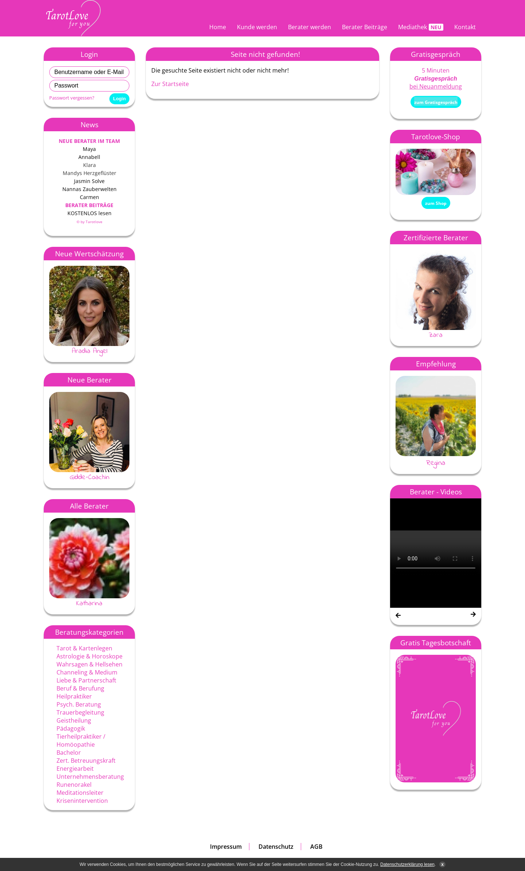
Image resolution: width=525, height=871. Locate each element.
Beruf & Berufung (80, 688)
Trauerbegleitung (80, 712)
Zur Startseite (170, 84)
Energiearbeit (75, 769)
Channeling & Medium (87, 672)
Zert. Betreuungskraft (86, 761)
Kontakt (465, 27)
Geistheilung (74, 720)
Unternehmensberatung (90, 777)
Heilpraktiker (74, 696)
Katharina (89, 603)
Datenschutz (275, 847)
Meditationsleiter (80, 793)
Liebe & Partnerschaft (86, 680)
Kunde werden (257, 27)
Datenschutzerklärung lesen (407, 864)
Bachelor (69, 752)
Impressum (226, 847)
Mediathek (412, 27)
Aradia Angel (89, 351)
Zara (436, 335)
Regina (435, 463)
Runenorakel (74, 785)
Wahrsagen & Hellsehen (89, 664)
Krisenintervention (82, 801)
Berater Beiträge (364, 27)
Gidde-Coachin (89, 477)
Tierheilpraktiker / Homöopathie (81, 740)
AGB (316, 847)
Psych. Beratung (79, 704)
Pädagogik (71, 728)
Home (217, 27)
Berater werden (309, 27)
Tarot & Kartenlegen (84, 648)
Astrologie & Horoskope (89, 656)
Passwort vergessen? (71, 97)
